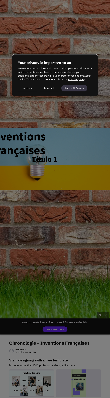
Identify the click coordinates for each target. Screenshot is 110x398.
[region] (55, 75)
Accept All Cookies (74, 88)
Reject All (49, 88)
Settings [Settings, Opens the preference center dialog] (27, 88)
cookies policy (76, 79)
